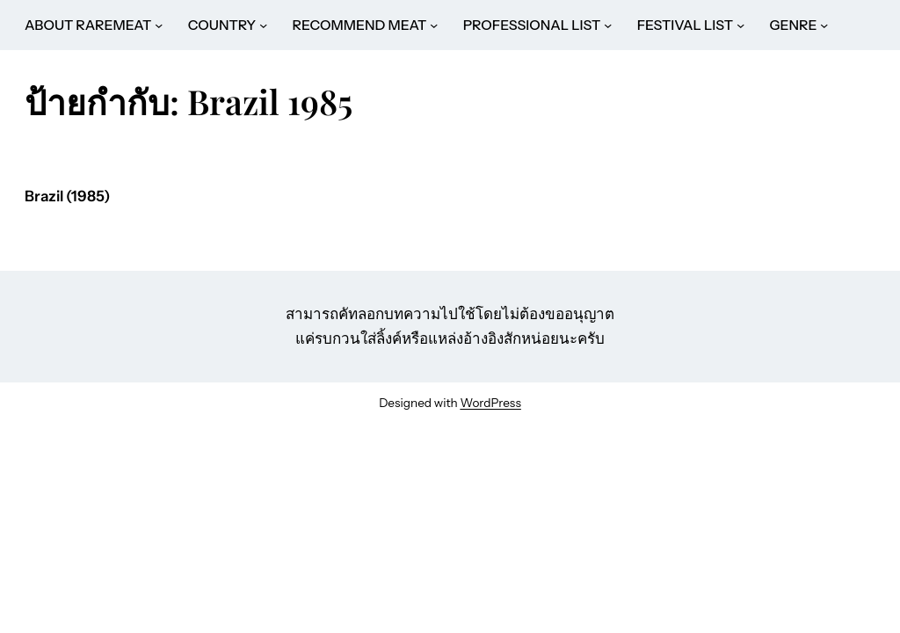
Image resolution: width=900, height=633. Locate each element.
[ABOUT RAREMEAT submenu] (159, 25)
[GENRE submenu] (824, 25)
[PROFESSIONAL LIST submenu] (608, 25)
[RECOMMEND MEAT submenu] (434, 25)
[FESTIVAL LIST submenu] (740, 25)
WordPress (490, 403)
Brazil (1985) (67, 196)
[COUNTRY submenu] (263, 25)
